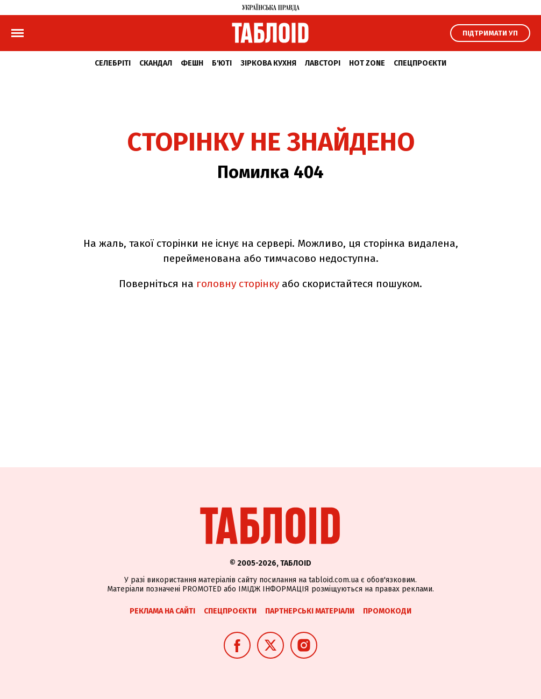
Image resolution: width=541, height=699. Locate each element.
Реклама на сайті (162, 611)
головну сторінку (237, 283)
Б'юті (222, 63)
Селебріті (113, 63)
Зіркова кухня (268, 63)
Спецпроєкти (420, 63)
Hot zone (367, 63)
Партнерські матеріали (309, 611)
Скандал (155, 63)
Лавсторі (322, 63)
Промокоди (387, 611)
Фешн (192, 63)
